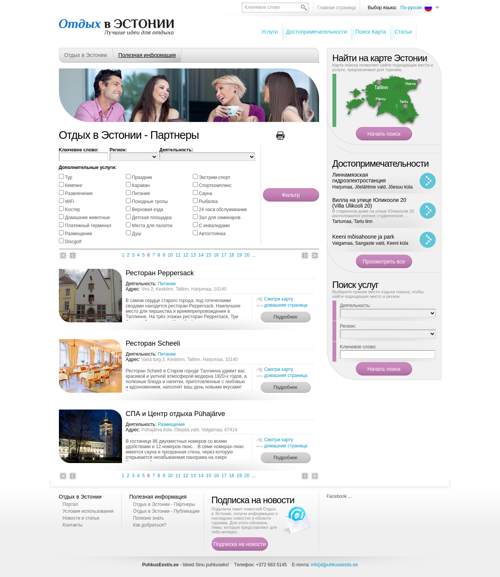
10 (170, 255)
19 (239, 255)
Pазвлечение (79, 193)
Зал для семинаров (220, 217)
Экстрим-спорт (214, 177)
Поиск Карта (370, 32)
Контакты (73, 525)
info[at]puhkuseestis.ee (334, 564)
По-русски (411, 7)
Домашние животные (87, 217)
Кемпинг (74, 185)
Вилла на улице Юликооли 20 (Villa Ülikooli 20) (369, 203)
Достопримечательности (316, 32)
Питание (141, 193)
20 (246, 255)
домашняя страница (286, 305)
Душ (136, 233)
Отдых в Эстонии (85, 55)
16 (216, 255)
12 (185, 255)
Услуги (269, 32)
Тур (68, 177)
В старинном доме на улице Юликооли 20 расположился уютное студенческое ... (373, 213)
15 (208, 255)
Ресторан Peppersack (160, 273)
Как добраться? (149, 525)
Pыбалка (208, 201)
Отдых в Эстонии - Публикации (166, 511)
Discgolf (73, 241)
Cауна (205, 193)
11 (177, 255)
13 (193, 255)
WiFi (69, 201)
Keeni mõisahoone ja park (363, 237)
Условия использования (88, 511)
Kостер (72, 209)
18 (231, 255)
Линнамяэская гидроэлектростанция (359, 178)
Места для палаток (152, 225)
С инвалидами (214, 225)
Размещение (78, 233)
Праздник (142, 177)
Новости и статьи (81, 518)
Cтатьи (403, 32)
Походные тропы (150, 201)
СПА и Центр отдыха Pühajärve (175, 414)
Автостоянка (212, 233)
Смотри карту (278, 299)
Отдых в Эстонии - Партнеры (164, 504)
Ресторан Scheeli (153, 343)
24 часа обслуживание (223, 209)
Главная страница (336, 7)
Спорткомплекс (215, 185)
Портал (70, 504)
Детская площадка (152, 217)
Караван (141, 185)
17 (223, 255)
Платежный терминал (88, 225)
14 (201, 255)
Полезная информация (147, 55)
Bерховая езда (147, 209)
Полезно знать (148, 518)
